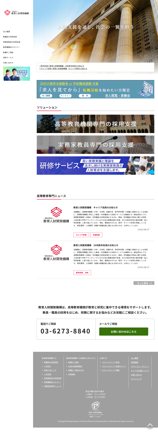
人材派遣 (47, 390)
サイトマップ (136, 395)
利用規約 (71, 390)
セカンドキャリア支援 (110, 378)
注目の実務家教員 (75, 382)
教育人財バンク (50, 386)
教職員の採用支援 (10, 36)
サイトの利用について (140, 387)
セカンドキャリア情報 (110, 386)
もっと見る (142, 299)
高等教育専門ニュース (52, 402)
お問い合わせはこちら (124, 348)
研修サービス (8, 57)
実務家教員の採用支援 (11, 42)
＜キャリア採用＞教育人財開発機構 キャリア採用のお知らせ (63, 68)
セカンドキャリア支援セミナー (114, 382)
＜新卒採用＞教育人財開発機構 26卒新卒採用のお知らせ (61, 66)
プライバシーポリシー (140, 383)
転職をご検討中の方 (76, 386)
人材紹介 (47, 382)
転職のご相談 (8, 52)
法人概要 (6, 31)
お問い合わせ (8, 62)
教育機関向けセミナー (11, 47)
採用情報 (134, 378)
